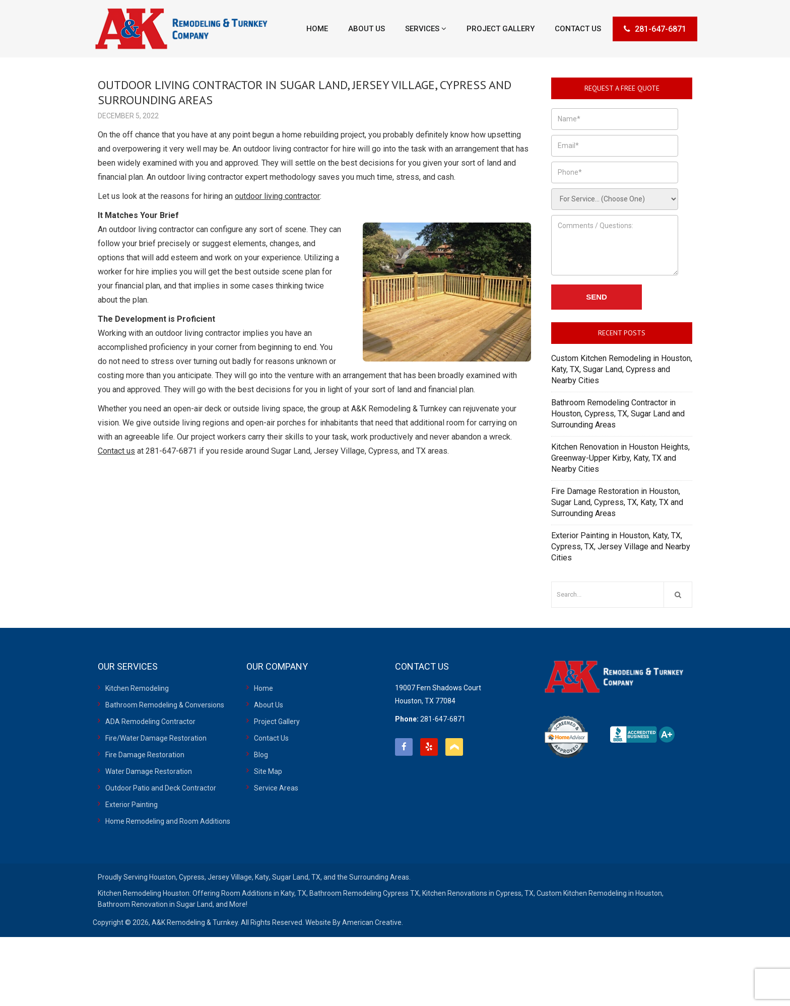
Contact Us (271, 738)
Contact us (116, 451)
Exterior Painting (131, 805)
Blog (261, 755)
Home (263, 688)
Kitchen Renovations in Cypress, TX (478, 893)
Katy (262, 877)
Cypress (192, 877)
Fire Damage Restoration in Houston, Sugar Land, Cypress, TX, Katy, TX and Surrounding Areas (617, 502)
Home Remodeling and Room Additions (167, 821)
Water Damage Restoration (148, 771)
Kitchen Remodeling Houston (143, 893)
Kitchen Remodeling (137, 688)
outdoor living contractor (277, 196)
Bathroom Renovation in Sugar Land (155, 904)
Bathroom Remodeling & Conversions (164, 705)
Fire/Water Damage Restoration (156, 738)
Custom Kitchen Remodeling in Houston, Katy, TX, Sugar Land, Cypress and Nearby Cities (621, 369)
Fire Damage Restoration (144, 755)
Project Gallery (277, 721)
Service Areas (276, 788)
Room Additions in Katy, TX (263, 893)
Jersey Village (230, 877)
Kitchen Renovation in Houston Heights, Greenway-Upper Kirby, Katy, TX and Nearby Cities (620, 458)
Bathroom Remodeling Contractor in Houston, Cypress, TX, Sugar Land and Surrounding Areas (618, 413)
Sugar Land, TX (296, 877)
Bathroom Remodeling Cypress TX (364, 893)
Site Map (268, 771)
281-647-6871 (655, 29)
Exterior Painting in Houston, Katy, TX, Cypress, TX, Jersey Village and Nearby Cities (620, 546)
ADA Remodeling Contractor (150, 721)
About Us (268, 705)
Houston (162, 877)
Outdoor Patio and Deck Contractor (160, 788)
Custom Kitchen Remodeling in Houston (599, 893)
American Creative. (372, 922)
